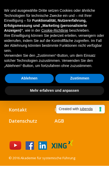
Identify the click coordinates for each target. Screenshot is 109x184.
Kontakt (18, 110)
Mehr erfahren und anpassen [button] (54, 90)
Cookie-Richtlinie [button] (54, 30)
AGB (59, 121)
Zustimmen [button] (79, 78)
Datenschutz (23, 121)
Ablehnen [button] (29, 78)
